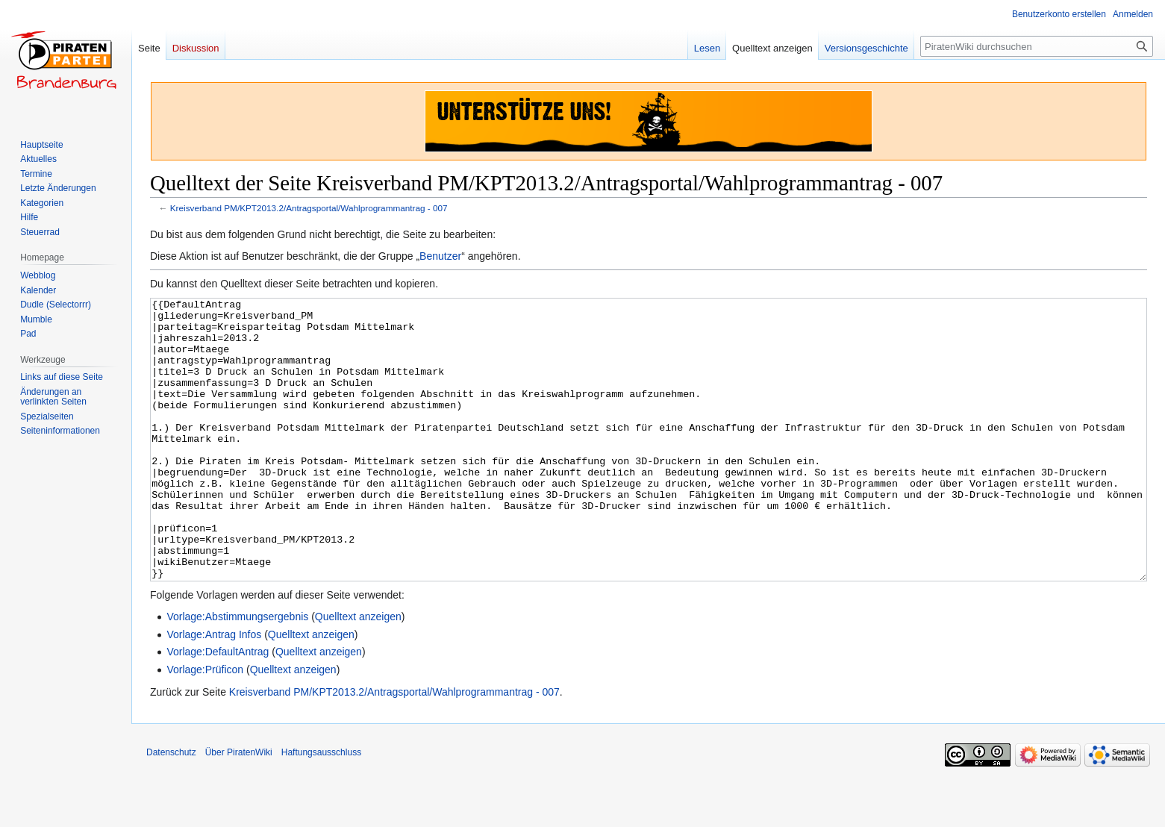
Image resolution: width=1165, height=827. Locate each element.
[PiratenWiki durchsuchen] (1036, 46)
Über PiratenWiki (238, 808)
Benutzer (440, 256)
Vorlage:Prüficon (204, 725)
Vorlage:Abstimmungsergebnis (237, 672)
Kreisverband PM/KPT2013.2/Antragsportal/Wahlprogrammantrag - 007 (309, 208)
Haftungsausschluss (321, 808)
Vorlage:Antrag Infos (213, 690)
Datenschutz (171, 808)
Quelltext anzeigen (358, 672)
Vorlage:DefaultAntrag (217, 708)
